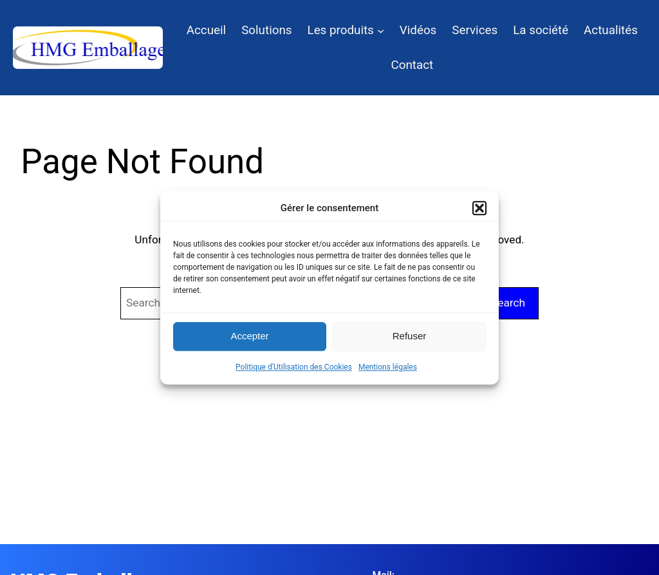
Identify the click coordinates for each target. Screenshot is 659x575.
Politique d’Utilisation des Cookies (294, 367)
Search (508, 302)
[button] (479, 208)
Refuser (410, 335)
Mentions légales (387, 367)
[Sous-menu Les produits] (380, 29)
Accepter (249, 335)
